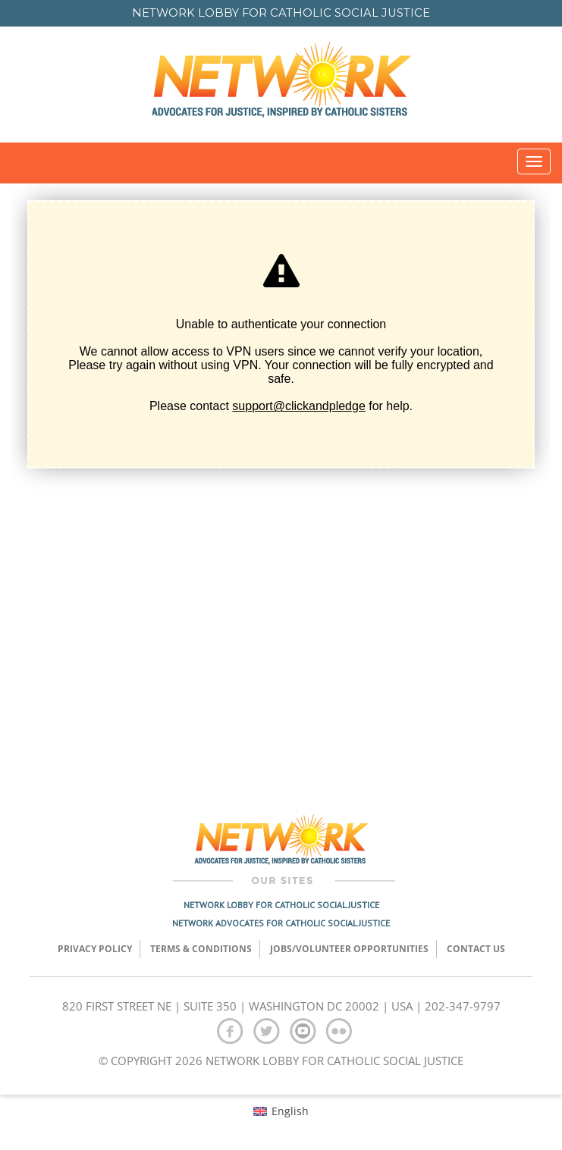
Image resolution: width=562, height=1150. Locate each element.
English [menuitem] (290, 1111)
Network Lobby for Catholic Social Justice (281, 904)
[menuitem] (281, 1110)
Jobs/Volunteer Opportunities (349, 948)
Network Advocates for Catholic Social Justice (281, 923)
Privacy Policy (95, 948)
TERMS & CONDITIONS (201, 948)
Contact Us (476, 948)
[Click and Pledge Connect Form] (281, 487)
